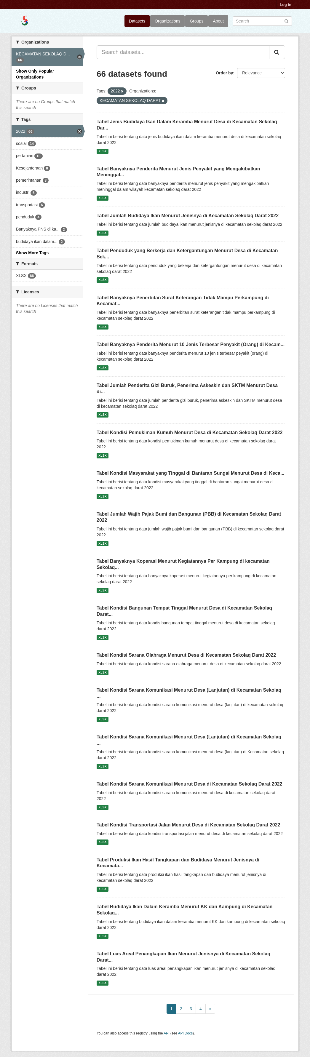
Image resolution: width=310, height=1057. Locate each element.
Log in (285, 4)
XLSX (102, 151)
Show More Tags (32, 252)
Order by (224, 73)
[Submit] (286, 20)
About (218, 21)
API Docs (185, 1033)
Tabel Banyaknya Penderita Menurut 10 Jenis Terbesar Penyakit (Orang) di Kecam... (191, 344)
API (166, 1033)
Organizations (167, 21)
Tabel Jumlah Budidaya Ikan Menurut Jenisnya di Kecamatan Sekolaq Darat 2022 (188, 215)
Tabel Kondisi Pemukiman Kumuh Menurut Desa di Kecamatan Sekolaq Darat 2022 (189, 432)
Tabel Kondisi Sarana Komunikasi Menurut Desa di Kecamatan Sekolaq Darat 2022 (189, 783)
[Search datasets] (262, 21)
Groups (196, 21)
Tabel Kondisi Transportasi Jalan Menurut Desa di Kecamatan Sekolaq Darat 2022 (188, 824)
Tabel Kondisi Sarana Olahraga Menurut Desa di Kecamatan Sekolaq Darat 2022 (186, 655)
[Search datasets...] (183, 52)
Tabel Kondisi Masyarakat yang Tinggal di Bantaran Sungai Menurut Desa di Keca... (190, 473)
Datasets (137, 21)
